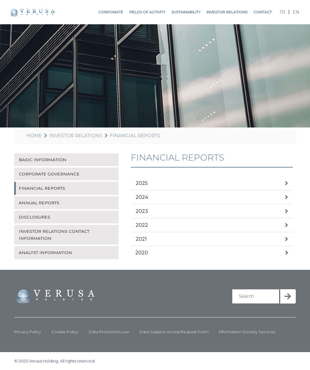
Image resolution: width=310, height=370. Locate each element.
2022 (142, 225)
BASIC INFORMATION (42, 159)
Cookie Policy (64, 332)
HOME (34, 135)
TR (282, 12)
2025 (142, 183)
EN (296, 12)
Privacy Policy (27, 332)
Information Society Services (247, 332)
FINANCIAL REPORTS (135, 135)
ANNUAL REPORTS (39, 202)
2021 (141, 239)
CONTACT (262, 12)
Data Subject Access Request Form (174, 332)
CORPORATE (110, 12)
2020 (141, 253)
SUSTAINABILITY (185, 12)
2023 (142, 211)
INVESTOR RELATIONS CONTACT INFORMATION (54, 234)
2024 (142, 197)
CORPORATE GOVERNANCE (49, 173)
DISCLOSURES (34, 217)
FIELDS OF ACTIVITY (147, 12)
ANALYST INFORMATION (45, 252)
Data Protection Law (109, 332)
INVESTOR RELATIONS (226, 12)
